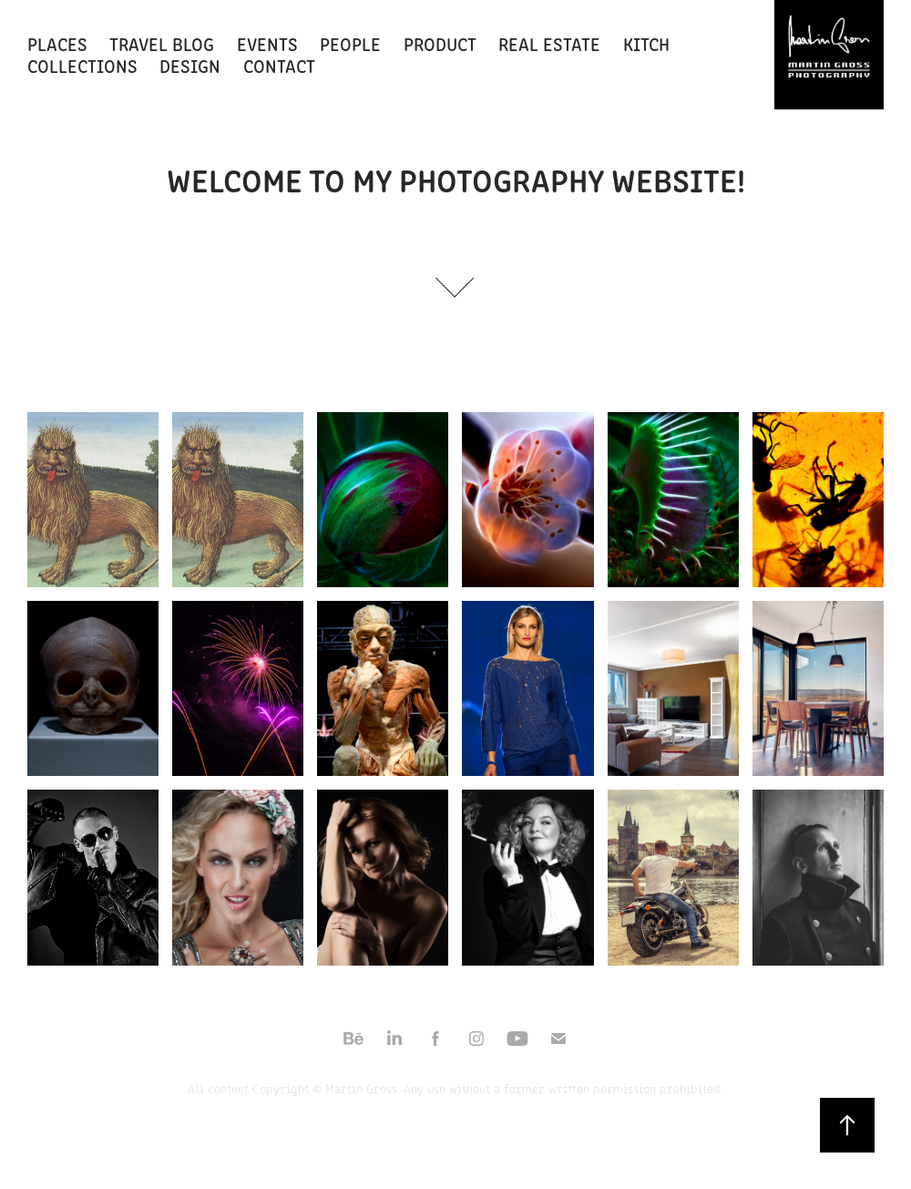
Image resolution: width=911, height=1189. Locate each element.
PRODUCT (440, 43)
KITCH (646, 43)
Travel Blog (161, 43)
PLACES (57, 43)
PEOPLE (350, 43)
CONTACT (279, 65)
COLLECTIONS (82, 65)
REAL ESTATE (549, 43)
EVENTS (267, 43)
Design (189, 65)
